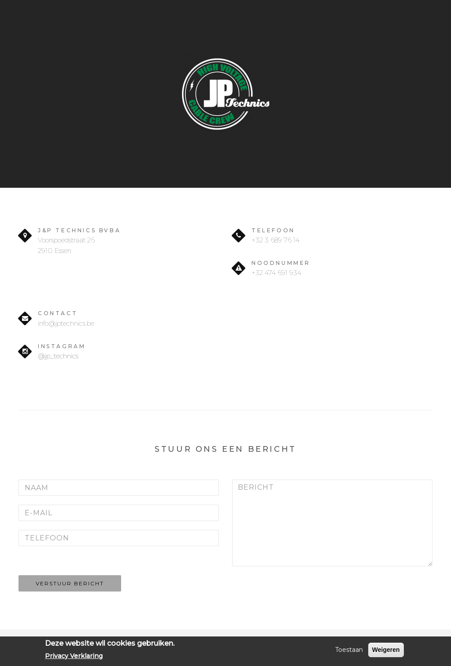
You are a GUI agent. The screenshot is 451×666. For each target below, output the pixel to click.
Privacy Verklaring (74, 656)
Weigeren (386, 649)
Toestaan (349, 650)
